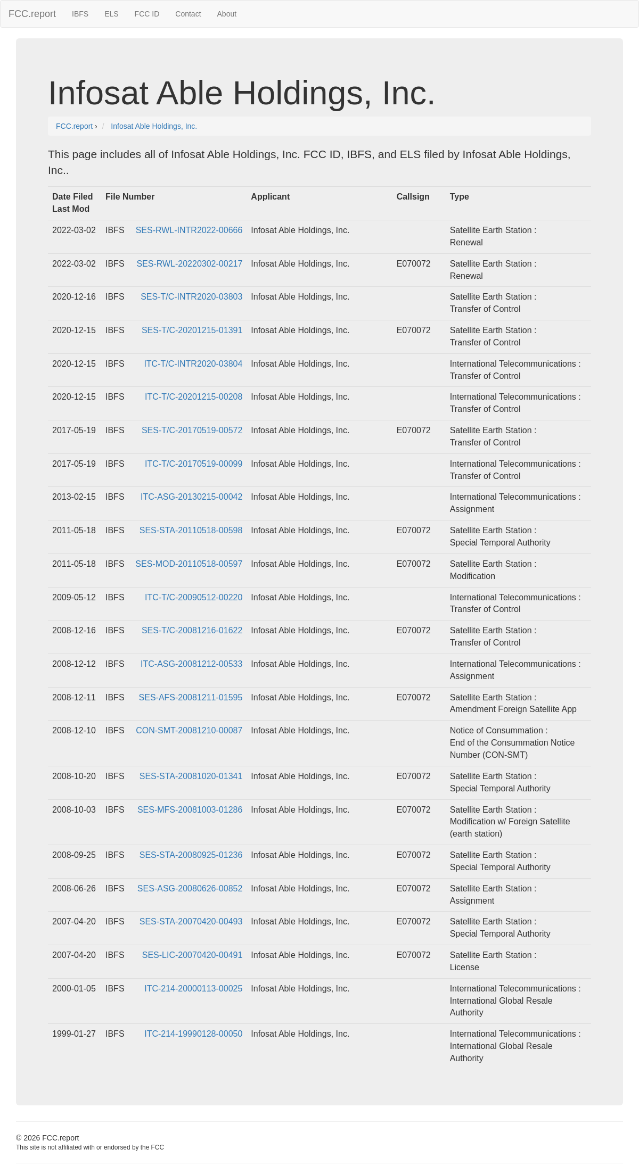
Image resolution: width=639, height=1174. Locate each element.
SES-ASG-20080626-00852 (189, 888)
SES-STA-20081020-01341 (191, 776)
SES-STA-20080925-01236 (191, 854)
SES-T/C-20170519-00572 (192, 430)
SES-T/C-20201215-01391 (192, 330)
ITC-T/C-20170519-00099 (193, 463)
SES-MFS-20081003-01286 (189, 809)
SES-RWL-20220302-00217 (189, 263)
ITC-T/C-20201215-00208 (193, 396)
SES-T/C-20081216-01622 (192, 630)
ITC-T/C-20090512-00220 (193, 597)
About (227, 14)
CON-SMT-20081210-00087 (189, 730)
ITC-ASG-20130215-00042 (191, 496)
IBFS (80, 14)
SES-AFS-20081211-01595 (191, 697)
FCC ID (147, 14)
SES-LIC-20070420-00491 (192, 955)
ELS (111, 14)
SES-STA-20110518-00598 (191, 530)
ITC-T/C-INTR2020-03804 (193, 363)
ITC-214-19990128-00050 (193, 1033)
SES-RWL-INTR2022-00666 (189, 230)
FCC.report (32, 14)
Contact (188, 14)
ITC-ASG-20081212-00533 (191, 663)
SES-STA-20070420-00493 (191, 921)
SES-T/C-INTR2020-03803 (191, 296)
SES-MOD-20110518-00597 (188, 563)
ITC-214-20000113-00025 (193, 988)
